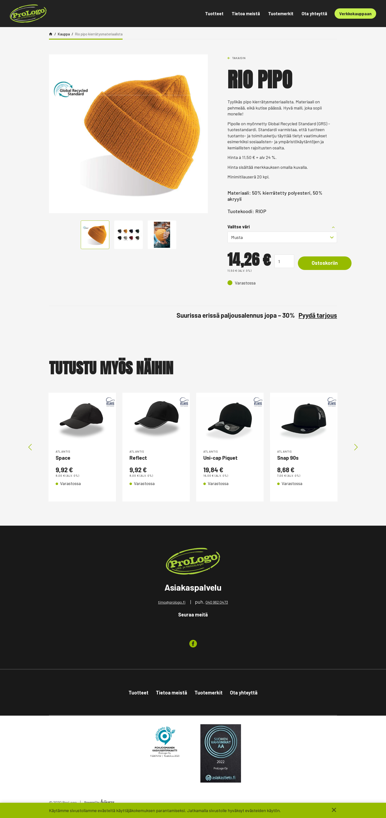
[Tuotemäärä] (284, 261)
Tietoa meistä (246, 13)
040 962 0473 (217, 603)
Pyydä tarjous (318, 315)
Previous (30, 448)
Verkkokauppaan (355, 13)
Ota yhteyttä (314, 13)
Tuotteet (214, 13)
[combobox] (282, 237)
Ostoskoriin (328, 263)
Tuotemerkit (280, 13)
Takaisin (239, 58)
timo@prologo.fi (171, 603)
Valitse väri (238, 226)
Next (356, 448)
